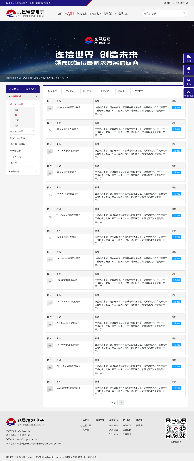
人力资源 (127, 433)
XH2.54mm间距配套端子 (68, 301)
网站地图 (92, 457)
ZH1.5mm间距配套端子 (68, 344)
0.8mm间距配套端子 (66, 172)
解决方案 (82, 13)
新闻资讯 (94, 13)
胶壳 (17, 120)
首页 (60, 13)
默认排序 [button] (52, 91)
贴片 (17, 125)
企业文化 (127, 429)
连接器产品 (39, 77)
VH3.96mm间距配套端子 (68, 215)
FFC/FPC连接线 (17, 137)
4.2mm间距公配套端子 (67, 236)
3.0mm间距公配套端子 (67, 128)
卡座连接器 (15, 156)
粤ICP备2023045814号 (76, 457)
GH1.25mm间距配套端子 (69, 366)
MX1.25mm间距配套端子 (69, 387)
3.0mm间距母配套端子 (67, 193)
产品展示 (70, 13)
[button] (71, 91)
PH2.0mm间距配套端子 (68, 323)
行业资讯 (113, 433)
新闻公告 (113, 425)
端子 (64, 77)
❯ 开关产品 (13, 171)
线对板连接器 (53, 77)
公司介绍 (127, 425)
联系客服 (176, 107)
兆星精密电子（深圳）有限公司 (29, 457)
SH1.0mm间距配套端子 (68, 150)
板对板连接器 (16, 131)
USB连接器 (15, 150)
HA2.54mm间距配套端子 (68, 258)
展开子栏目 (31, 89)
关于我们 (109, 13)
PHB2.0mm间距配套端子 (68, 107)
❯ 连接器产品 (14, 96)
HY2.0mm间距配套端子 (68, 279)
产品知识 (113, 429)
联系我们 (123, 13)
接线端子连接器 (17, 144)
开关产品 (84, 429)
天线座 (13, 163)
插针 (17, 109)
